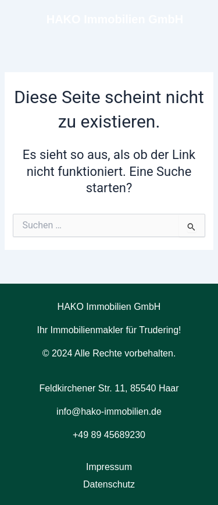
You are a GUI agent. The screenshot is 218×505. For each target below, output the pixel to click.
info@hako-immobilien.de (109, 411)
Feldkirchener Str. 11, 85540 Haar (108, 388)
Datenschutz (109, 484)
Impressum (109, 467)
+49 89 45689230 (109, 435)
